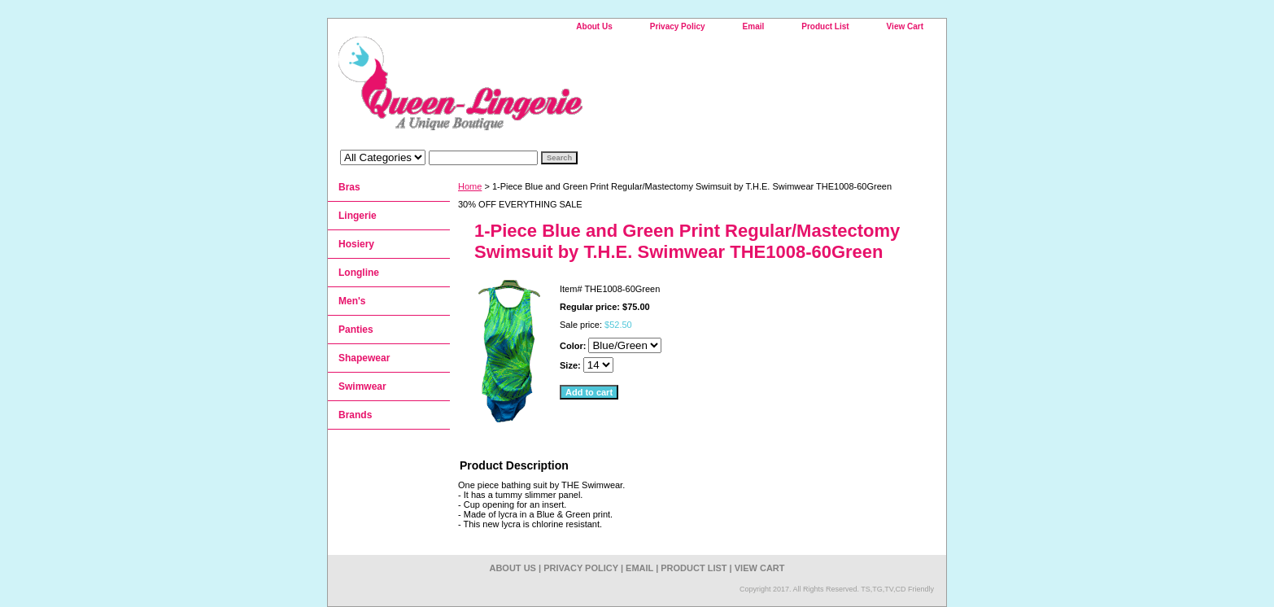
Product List (825, 26)
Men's (352, 301)
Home (470, 186)
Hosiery (356, 244)
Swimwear (362, 386)
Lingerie (357, 215)
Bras (349, 187)
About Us (594, 26)
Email (754, 26)
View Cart (905, 26)
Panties (355, 329)
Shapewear (364, 358)
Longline (358, 272)
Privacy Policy (677, 26)
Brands (355, 415)
